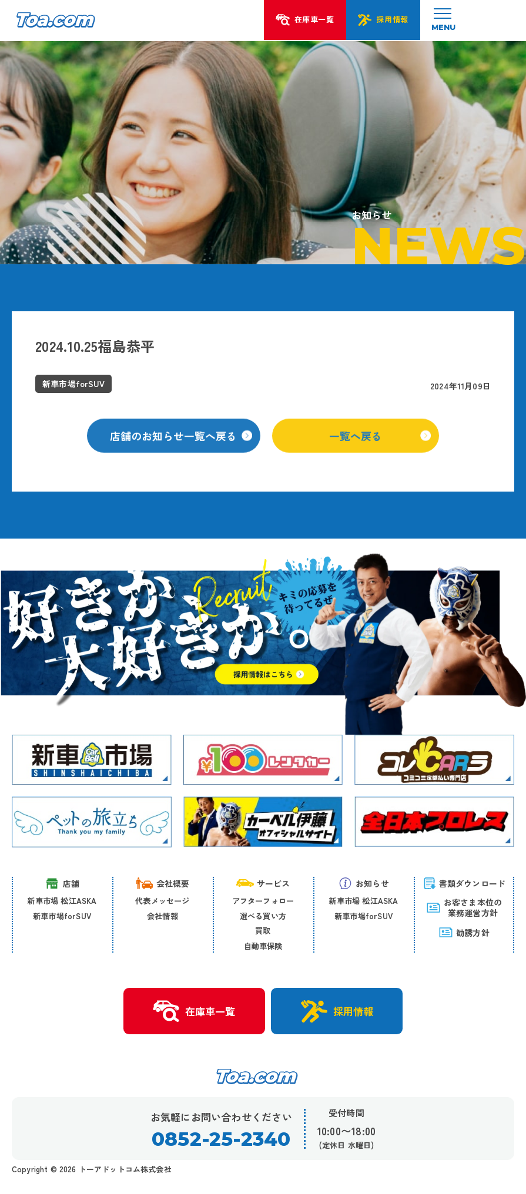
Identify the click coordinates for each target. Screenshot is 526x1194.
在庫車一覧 (193, 1012)
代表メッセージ (162, 900)
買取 (262, 931)
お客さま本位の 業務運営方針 (464, 907)
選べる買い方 (263, 915)
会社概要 (163, 883)
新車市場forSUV (62, 915)
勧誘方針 (464, 933)
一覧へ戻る (380, 444)
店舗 (61, 883)
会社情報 (162, 915)
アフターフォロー (263, 900)
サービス (263, 883)
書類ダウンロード (464, 883)
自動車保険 (263, 945)
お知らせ (363, 883)
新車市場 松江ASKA (61, 900)
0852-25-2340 (221, 1139)
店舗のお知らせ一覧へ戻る (181, 444)
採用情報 (337, 1011)
